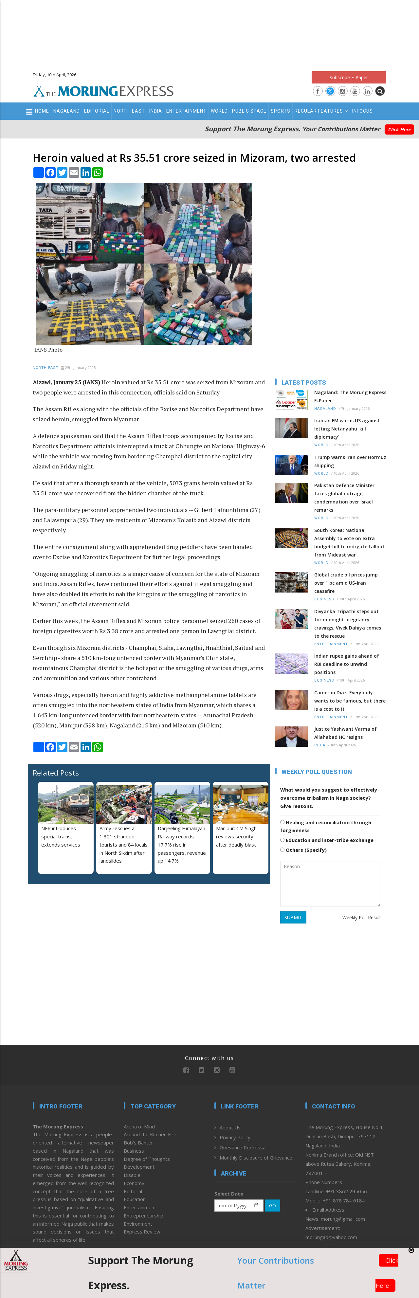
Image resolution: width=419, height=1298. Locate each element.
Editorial (96, 111)
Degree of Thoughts (147, 1159)
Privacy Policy (235, 1137)
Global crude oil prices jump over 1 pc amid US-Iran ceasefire (346, 583)
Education (135, 1199)
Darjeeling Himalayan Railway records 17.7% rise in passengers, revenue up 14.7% (182, 844)
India (155, 111)
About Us (230, 1127)
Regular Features (321, 111)
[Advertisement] (209, 32)
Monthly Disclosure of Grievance (256, 1157)
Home (42, 111)
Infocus (362, 111)
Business (324, 599)
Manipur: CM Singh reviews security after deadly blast (236, 836)
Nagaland (66, 111)
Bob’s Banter (138, 1142)
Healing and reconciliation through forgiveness (325, 826)
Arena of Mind (139, 1126)
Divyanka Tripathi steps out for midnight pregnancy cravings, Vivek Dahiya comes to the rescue (347, 623)
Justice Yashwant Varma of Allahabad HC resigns (345, 733)
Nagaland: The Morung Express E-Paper (350, 396)
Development (139, 1166)
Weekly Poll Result (361, 917)
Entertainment (186, 111)
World (219, 111)
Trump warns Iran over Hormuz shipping (350, 461)
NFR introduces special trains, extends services (60, 836)
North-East (129, 111)
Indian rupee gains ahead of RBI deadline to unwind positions (346, 664)
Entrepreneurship (143, 1215)
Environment (138, 1223)
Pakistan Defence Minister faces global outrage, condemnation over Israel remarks (344, 497)
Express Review (142, 1231)
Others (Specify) (303, 850)
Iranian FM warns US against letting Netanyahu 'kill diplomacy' (347, 428)
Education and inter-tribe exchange (326, 840)
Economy (134, 1183)
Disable (132, 1175)
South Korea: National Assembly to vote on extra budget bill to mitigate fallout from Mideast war (349, 542)
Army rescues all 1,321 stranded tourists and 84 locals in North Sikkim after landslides (124, 844)
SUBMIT (293, 917)
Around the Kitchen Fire (150, 1134)
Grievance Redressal (243, 1147)
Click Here (399, 129)
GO (272, 1205)
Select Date (228, 1193)
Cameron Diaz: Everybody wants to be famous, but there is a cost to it (350, 700)
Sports (280, 111)
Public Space (249, 111)
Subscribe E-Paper (349, 77)
